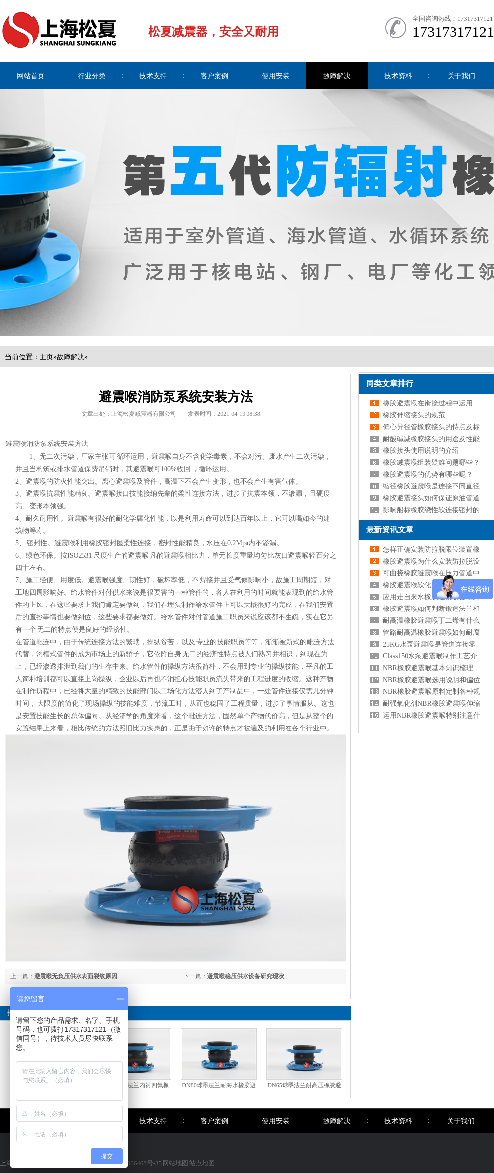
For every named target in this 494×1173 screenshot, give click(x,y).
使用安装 (275, 76)
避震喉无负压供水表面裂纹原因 (75, 976)
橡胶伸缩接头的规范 (414, 415)
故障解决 (337, 76)
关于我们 (461, 76)
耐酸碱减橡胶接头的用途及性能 (431, 439)
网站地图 (175, 1163)
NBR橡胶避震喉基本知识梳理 (428, 668)
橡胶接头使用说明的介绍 (421, 450)
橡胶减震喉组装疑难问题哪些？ (431, 462)
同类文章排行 (389, 383)
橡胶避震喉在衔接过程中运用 (428, 403)
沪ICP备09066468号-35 (130, 1163)
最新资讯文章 (389, 530)
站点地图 (202, 1163)
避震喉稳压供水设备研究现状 (245, 976)
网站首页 (30, 76)
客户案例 (214, 76)
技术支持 (153, 76)
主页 (46, 357)
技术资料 (398, 76)
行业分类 (92, 76)
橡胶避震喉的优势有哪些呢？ (428, 474)
